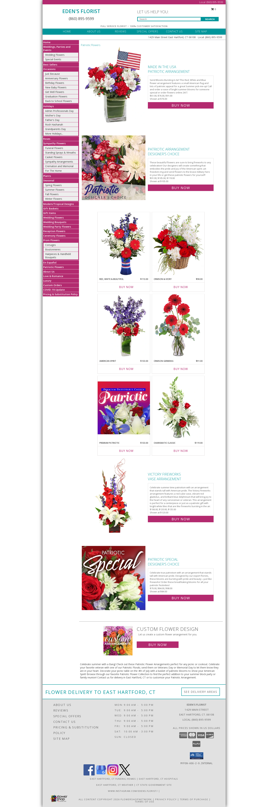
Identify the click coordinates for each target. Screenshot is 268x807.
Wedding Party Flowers (57, 226)
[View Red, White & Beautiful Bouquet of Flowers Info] (124, 244)
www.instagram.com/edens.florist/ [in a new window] (133, 791)
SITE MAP (201, 31)
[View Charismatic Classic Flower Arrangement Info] (178, 407)
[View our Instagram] (112, 774)
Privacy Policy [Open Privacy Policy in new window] (166, 799)
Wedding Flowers (55, 54)
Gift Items (49, 213)
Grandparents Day (55, 129)
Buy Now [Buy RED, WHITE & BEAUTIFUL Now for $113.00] (126, 287)
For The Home (53, 170)
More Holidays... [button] (54, 133)
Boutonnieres (53, 249)
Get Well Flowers (54, 92)
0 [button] (213, 9)
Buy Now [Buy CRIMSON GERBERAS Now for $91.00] (180, 369)
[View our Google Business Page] (101, 774)
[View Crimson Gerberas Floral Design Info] (178, 325)
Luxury (47, 280)
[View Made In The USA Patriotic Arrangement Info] (114, 85)
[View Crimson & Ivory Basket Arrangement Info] (178, 244)
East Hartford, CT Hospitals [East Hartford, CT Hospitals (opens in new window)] (158, 778)
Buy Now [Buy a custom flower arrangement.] (157, 644)
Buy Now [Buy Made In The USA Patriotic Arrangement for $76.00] (181, 105)
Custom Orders (52, 285)
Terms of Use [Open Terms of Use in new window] (144, 801)
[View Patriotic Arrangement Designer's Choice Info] (114, 167)
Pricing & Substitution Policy (60, 294)
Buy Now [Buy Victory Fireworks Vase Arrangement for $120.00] (181, 519)
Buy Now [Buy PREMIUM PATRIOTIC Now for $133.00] (126, 451)
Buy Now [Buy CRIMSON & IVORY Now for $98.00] (180, 287)
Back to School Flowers (58, 101)
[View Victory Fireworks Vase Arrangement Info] (114, 496)
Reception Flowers (54, 231)
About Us (48, 271)
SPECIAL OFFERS (147, 31)
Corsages (50, 245)
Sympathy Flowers (54, 143)
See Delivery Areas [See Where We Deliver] (200, 692)
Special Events (53, 59)
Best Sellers (50, 64)
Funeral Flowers (54, 148)
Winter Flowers (53, 198)
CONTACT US (174, 31)
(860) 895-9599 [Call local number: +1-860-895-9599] (201, 719)
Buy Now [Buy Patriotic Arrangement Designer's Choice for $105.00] (181, 187)
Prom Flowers (51, 240)
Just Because (52, 73)
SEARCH (210, 19)
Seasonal (48, 180)
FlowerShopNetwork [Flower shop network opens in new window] (136, 799)
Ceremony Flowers (54, 235)
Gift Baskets (50, 208)
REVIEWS (120, 31)
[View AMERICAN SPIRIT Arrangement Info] (124, 326)
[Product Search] (169, 19)
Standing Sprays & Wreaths (60, 152)
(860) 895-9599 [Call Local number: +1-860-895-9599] (214, 2)
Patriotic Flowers (53, 267)
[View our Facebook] (89, 774)
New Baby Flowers (55, 87)
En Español (49, 262)
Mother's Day (53, 115)
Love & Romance (53, 276)
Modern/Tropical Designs (58, 204)
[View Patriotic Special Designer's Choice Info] (114, 578)
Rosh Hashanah (54, 124)
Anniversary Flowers (56, 78)
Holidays (48, 106)
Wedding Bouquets (54, 222)
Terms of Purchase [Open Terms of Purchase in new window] (194, 799)
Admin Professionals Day (59, 111)
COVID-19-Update (54, 289)
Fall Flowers (52, 194)
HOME (67, 31)
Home (46, 42)
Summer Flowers (54, 189)
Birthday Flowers (54, 83)
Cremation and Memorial (59, 166)
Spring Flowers (53, 185)
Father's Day (52, 120)
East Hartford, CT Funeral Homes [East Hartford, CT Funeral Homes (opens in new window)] (113, 778)
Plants (47, 176)
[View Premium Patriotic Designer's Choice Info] (124, 407)
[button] (196, 755)
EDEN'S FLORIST (81, 11)
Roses (46, 138)
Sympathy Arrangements (59, 161)
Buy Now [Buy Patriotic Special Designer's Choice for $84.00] (181, 598)
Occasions (49, 69)
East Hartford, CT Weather (114, 784)
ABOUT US (94, 31)
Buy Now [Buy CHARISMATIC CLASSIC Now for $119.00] (180, 451)
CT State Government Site (154, 784)
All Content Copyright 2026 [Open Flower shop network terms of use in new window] (99, 799)
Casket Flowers (53, 157)
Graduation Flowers (56, 96)
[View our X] (124, 774)
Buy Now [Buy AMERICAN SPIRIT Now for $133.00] (126, 369)
